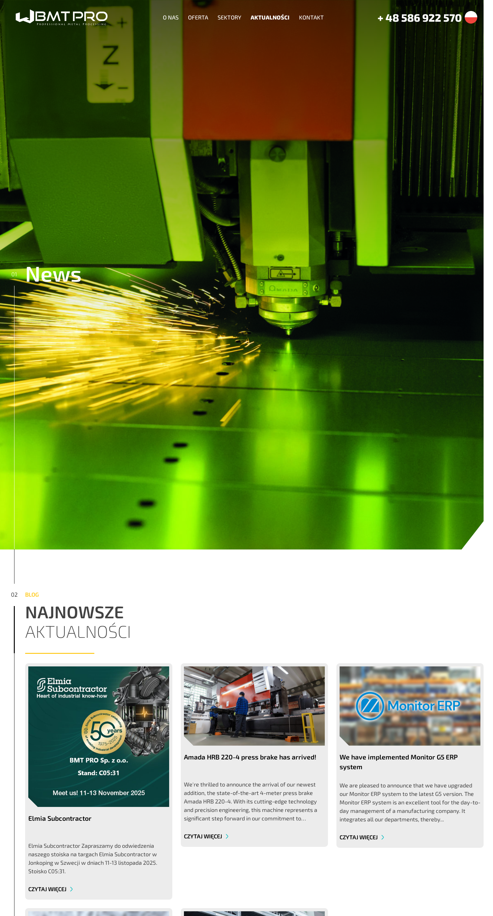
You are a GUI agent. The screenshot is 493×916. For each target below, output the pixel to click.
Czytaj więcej (48, 889)
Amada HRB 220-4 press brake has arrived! (250, 757)
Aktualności (270, 17)
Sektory (229, 17)
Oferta (198, 17)
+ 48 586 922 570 (420, 17)
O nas (171, 17)
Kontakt (311, 17)
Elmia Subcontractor (59, 818)
